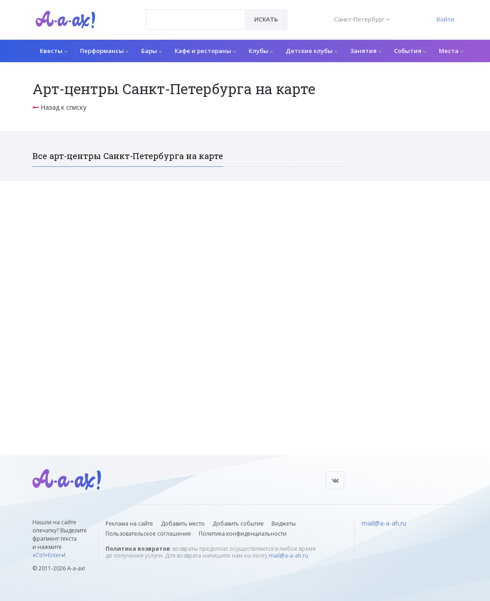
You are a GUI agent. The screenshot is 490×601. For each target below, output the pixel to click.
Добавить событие (238, 523)
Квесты (53, 51)
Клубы (261, 51)
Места (451, 51)
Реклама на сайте (129, 523)
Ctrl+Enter (48, 555)
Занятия (365, 51)
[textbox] (195, 13)
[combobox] (195, 19)
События (410, 51)
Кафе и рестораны (205, 51)
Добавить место (183, 523)
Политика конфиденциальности (243, 533)
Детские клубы (311, 51)
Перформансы (104, 51)
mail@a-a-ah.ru (288, 555)
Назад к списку (59, 107)
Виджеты (284, 523)
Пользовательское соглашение (148, 533)
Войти (445, 19)
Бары (151, 51)
